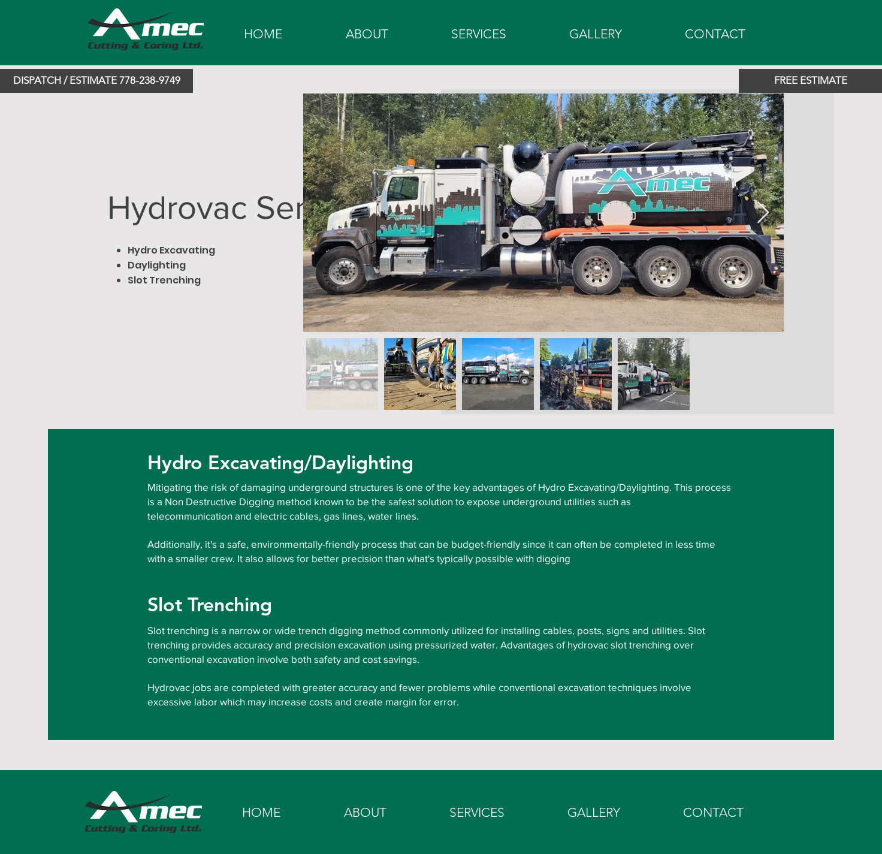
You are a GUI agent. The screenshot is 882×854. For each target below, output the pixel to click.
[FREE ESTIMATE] (810, 81)
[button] (96, 81)
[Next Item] (763, 213)
